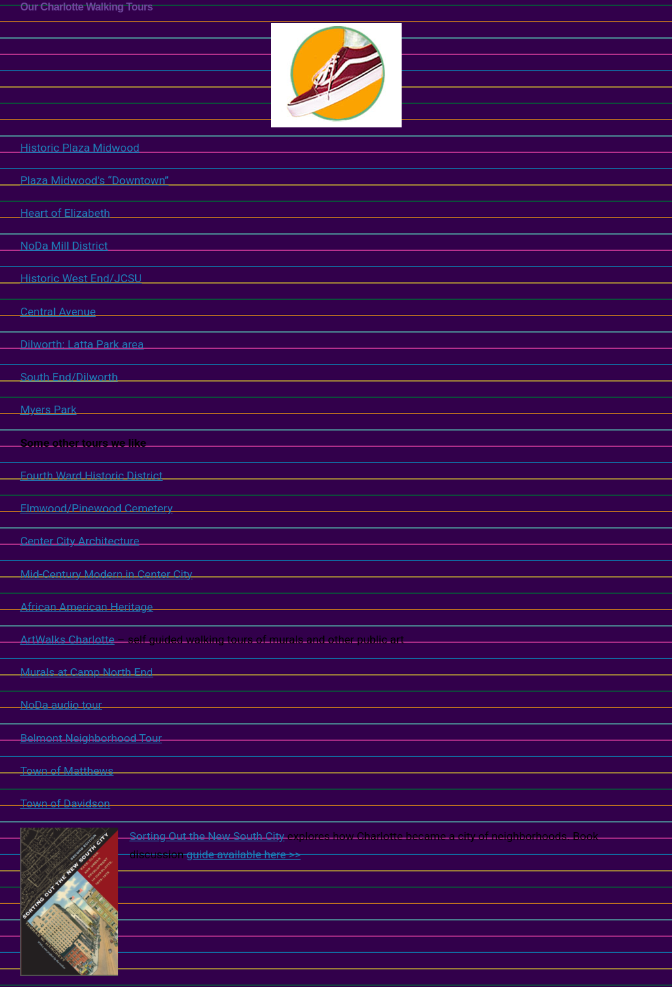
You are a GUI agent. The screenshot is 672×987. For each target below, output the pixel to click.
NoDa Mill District (64, 245)
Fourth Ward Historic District (91, 475)
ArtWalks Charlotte (67, 639)
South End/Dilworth (69, 376)
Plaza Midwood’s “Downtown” (94, 180)
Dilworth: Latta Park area (82, 344)
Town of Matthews (67, 770)
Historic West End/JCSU (81, 278)
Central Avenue (58, 311)
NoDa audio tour (61, 704)
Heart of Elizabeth (65, 212)
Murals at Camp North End (86, 672)
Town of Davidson (65, 803)
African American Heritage (86, 606)
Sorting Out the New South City (206, 836)
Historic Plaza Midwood (211, 88)
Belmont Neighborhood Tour (91, 738)
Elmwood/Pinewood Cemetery (96, 508)
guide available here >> (244, 854)
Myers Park (48, 409)
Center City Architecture (79, 540)
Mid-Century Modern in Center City (106, 574)
